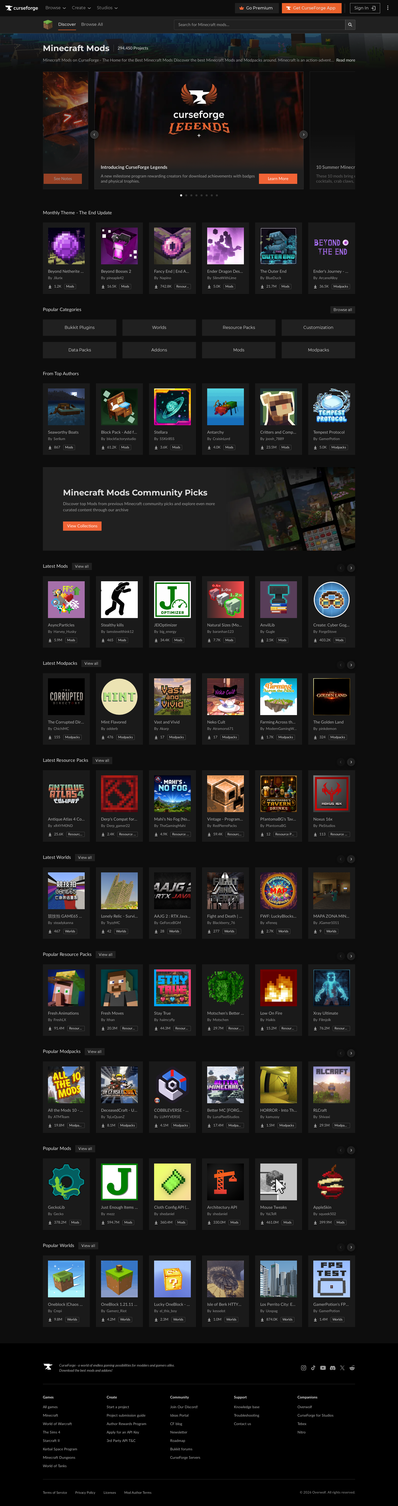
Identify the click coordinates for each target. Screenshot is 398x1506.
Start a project (118, 1407)
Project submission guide (126, 1415)
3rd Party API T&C (121, 1441)
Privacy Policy (85, 1493)
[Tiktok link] (313, 1368)
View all (82, 566)
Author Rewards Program (126, 1424)
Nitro (301, 1432)
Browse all (342, 309)
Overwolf (304, 1407)
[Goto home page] (22, 8)
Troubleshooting (246, 1415)
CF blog (176, 1424)
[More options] (388, 8)
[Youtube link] (323, 1368)
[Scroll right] (351, 568)
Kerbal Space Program (60, 1449)
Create (82, 7)
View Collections (82, 526)
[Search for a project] (259, 25)
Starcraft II (51, 1441)
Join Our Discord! (184, 1407)
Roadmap (177, 1441)
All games (50, 1407)
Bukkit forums (181, 1449)
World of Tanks (55, 1466)
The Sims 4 (51, 1432)
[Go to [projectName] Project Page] (66, 258)
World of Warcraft (57, 1424)
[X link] (342, 1368)
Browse (56, 7)
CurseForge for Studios (315, 1415)
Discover (67, 24)
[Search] (350, 25)
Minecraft (50, 1415)
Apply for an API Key (123, 1432)
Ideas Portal (179, 1415)
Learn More (278, 179)
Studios (108, 7)
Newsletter (178, 1432)
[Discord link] (333, 1368)
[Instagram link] (304, 1368)
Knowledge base (246, 1407)
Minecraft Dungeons (59, 1458)
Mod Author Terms (138, 1493)
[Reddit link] (352, 1368)
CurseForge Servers (185, 1458)
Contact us (242, 1424)
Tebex (301, 1424)
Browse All (92, 24)
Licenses (110, 1493)
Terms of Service (55, 1493)
